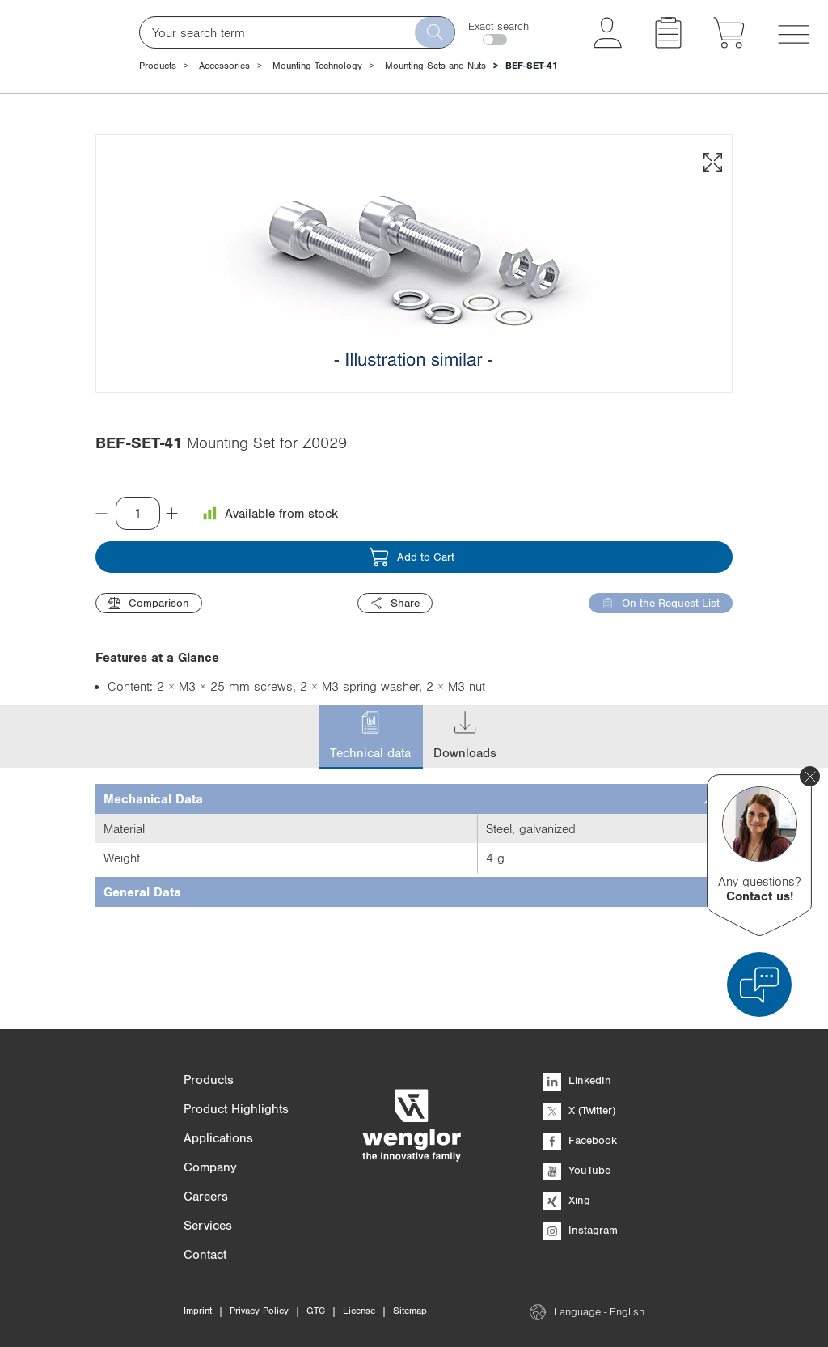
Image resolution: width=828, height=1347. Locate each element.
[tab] (414, 900)
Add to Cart (411, 658)
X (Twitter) (579, 1110)
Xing (566, 1199)
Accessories (224, 65)
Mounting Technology (317, 65)
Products (157, 65)
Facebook (580, 1140)
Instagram (580, 1229)
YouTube (576, 1169)
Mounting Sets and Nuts (435, 65)
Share (395, 704)
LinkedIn (577, 1080)
